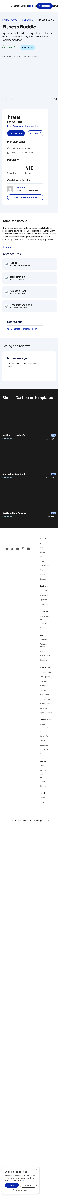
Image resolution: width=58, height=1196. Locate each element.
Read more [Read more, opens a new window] (42, 1180)
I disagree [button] (40, 1185)
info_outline (15, 47)
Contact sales (17, 5)
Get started (44, 5)
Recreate (20, 187)
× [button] (53, 1172)
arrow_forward (11, 99)
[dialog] (29, 1182)
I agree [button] (16, 1185)
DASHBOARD (7, 439)
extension (8, 152)
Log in (30, 5)
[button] (29, 1190)
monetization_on (8, 148)
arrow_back (5, 99)
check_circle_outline (6, 264)
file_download (47, 439)
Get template (16, 133)
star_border (52, 439)
